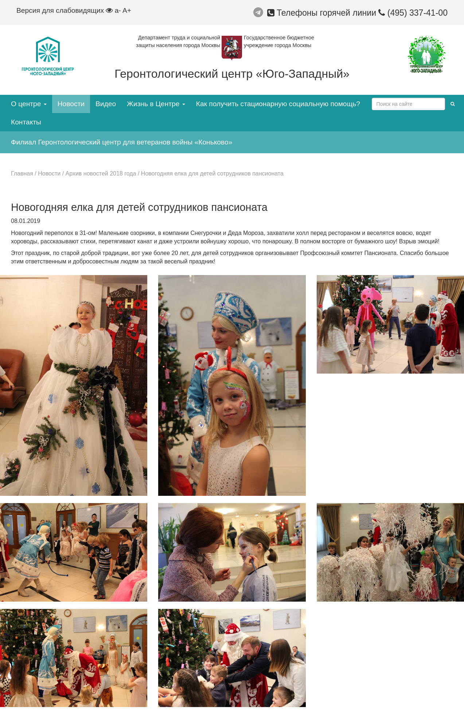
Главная (22, 173)
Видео (105, 104)
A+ (126, 10)
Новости (71, 104)
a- (118, 10)
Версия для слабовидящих (64, 10)
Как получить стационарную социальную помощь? (278, 104)
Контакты (26, 122)
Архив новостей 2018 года (101, 173)
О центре (29, 104)
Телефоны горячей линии (323, 13)
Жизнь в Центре (156, 104)
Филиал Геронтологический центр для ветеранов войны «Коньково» (121, 142)
